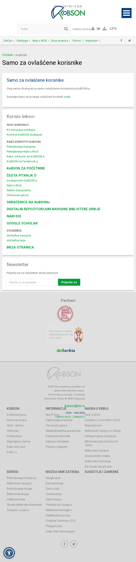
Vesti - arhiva (15, 425)
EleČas (9, 40)
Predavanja (14, 436)
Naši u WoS (14, 185)
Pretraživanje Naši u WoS (22, 151)
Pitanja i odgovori (57, 446)
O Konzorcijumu (16, 414)
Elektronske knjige (18, 494)
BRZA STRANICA (20, 247)
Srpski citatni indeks (97, 456)
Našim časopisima (19, 190)
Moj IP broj (52, 414)
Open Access (54, 499)
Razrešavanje (54, 483)
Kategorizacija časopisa (100, 436)
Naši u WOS (41, 40)
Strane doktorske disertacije (24, 504)
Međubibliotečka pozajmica (63, 430)
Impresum (92, 40)
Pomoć (77, 40)
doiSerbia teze (16, 240)
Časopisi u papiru (18, 510)
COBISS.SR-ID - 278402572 (70, 416)
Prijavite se (69, 282)
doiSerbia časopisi (19, 235)
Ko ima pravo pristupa (21, 129)
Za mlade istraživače (98, 466)
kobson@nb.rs (75, 406)
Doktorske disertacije (98, 461)
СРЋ (113, 29)
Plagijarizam (54, 526)
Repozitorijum (93, 425)
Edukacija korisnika (58, 436)
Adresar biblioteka (57, 441)
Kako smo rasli (16, 446)
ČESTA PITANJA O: (22, 175)
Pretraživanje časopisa (21, 146)
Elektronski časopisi (19, 483)
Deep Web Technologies (60, 531)
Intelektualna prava (58, 515)
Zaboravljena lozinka (59, 420)
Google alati (53, 478)
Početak (7, 55)
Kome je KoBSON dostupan (24, 134)
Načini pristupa (17, 420)
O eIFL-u (12, 452)
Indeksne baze (16, 499)
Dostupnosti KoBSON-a (22, 180)
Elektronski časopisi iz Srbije (103, 430)
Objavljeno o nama (18, 441)
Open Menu (127, 13)
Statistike (13, 430)
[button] (9, 553)
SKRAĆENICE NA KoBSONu (28, 202)
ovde (67, 96)
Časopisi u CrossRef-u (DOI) (102, 420)
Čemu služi (52, 488)
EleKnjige (23, 40)
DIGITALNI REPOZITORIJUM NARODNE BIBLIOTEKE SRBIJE (53, 209)
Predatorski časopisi (59, 504)
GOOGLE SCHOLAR (22, 223)
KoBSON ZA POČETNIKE (26, 168)
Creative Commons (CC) (61, 520)
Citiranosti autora (18, 195)
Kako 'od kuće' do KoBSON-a (25, 156)
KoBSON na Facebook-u (22, 161)
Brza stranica (60, 40)
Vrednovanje (53, 494)
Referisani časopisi (97, 450)
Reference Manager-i (59, 510)
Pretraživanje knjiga (19, 488)
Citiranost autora (56, 425)
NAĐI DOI (14, 216)
